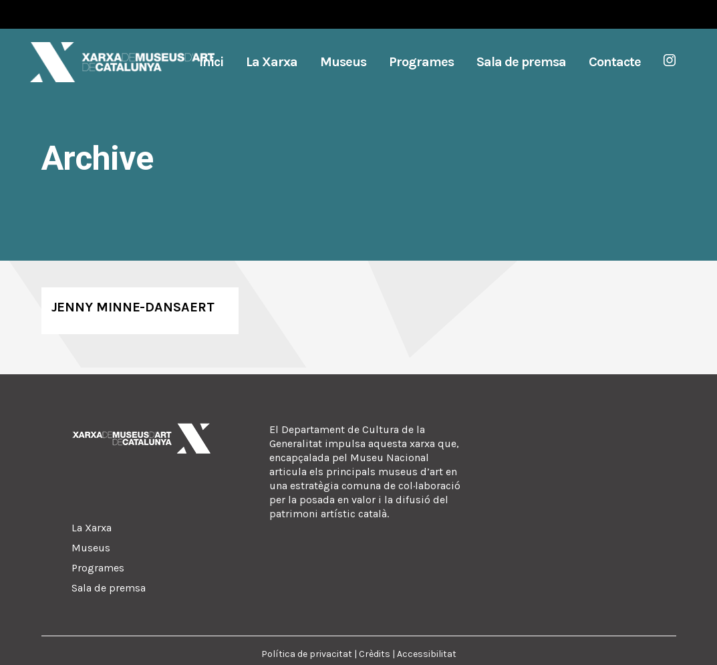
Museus (90, 547)
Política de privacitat (306, 654)
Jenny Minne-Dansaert (132, 307)
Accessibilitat (426, 654)
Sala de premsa (108, 587)
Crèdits (374, 654)
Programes (97, 567)
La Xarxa (91, 527)
